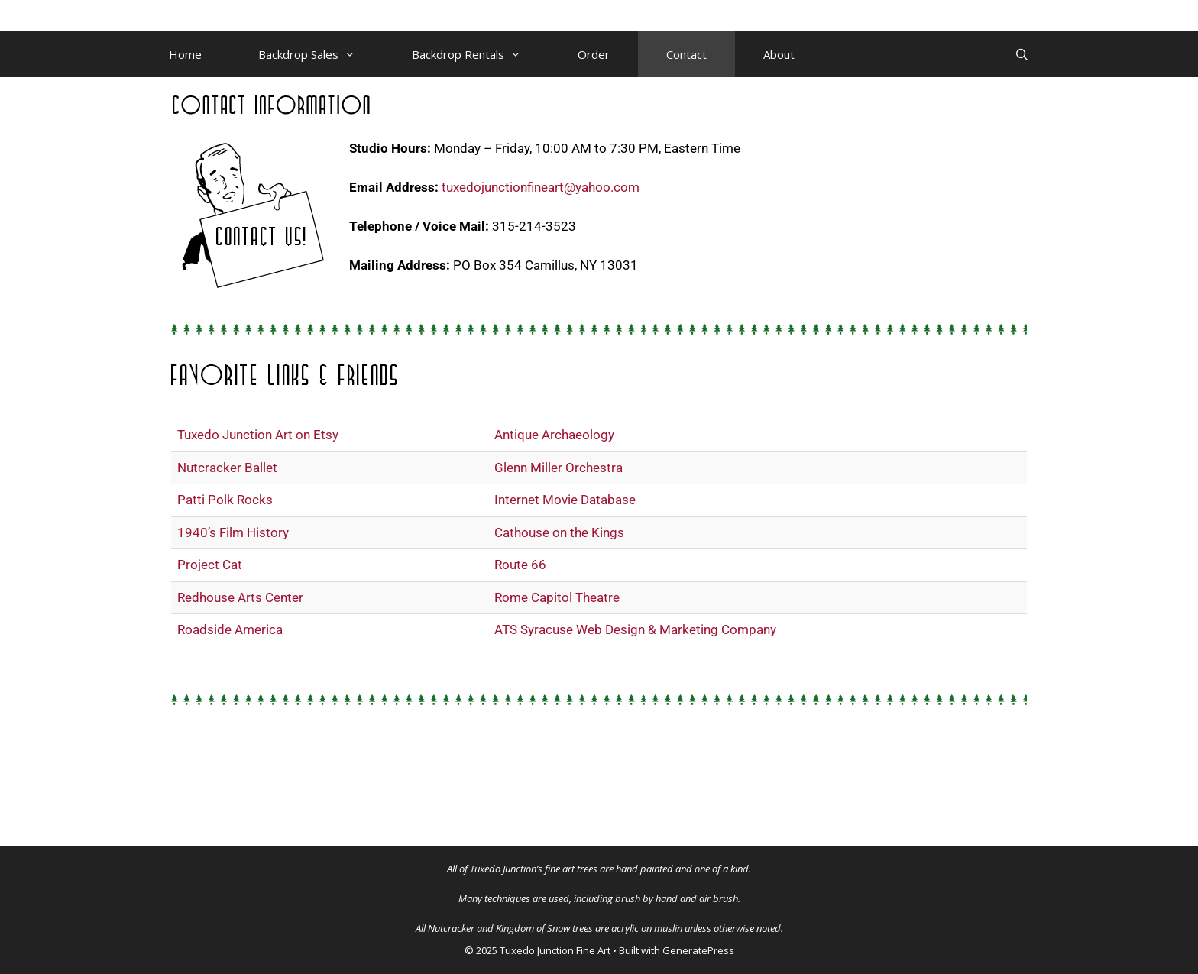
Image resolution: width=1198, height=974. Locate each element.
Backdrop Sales (321, 54)
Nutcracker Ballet (227, 467)
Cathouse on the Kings (559, 532)
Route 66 (520, 564)
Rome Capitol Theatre (557, 597)
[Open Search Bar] (1021, 54)
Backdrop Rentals (480, 54)
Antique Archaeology (554, 434)
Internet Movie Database (565, 499)
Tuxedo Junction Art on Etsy (257, 434)
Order (594, 54)
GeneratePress (698, 950)
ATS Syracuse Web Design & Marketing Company (635, 629)
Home (185, 54)
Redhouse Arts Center (240, 597)
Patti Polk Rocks (225, 499)
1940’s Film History (233, 532)
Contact (686, 54)
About (779, 54)
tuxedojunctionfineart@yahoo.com (540, 187)
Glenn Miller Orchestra (558, 467)
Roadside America (230, 629)
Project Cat (209, 564)
